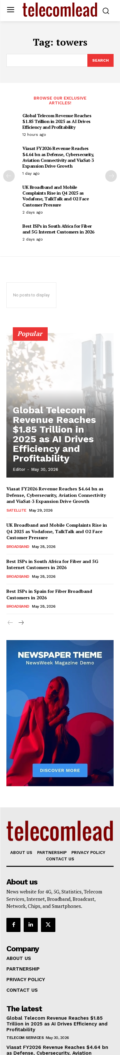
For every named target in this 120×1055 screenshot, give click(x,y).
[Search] (100, 60)
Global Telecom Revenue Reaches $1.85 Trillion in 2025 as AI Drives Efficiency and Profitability (56, 121)
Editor (19, 469)
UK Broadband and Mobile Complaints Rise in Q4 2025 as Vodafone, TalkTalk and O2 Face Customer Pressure (55, 196)
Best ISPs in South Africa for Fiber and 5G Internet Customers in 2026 (58, 229)
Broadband (17, 546)
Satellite (16, 510)
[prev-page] (9, 176)
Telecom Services (25, 1037)
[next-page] (111, 176)
